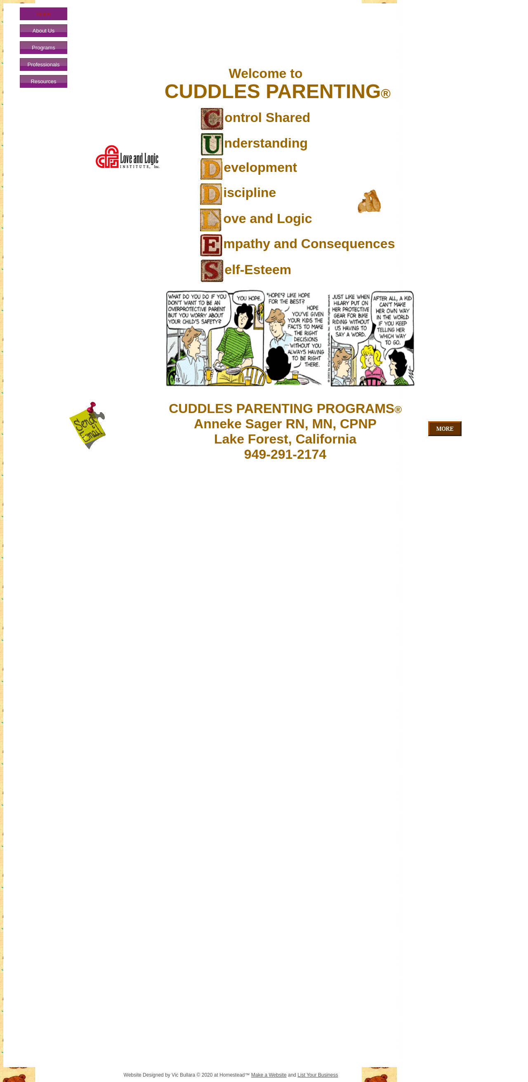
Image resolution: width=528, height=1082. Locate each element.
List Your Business (317, 1075)
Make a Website (269, 1075)
